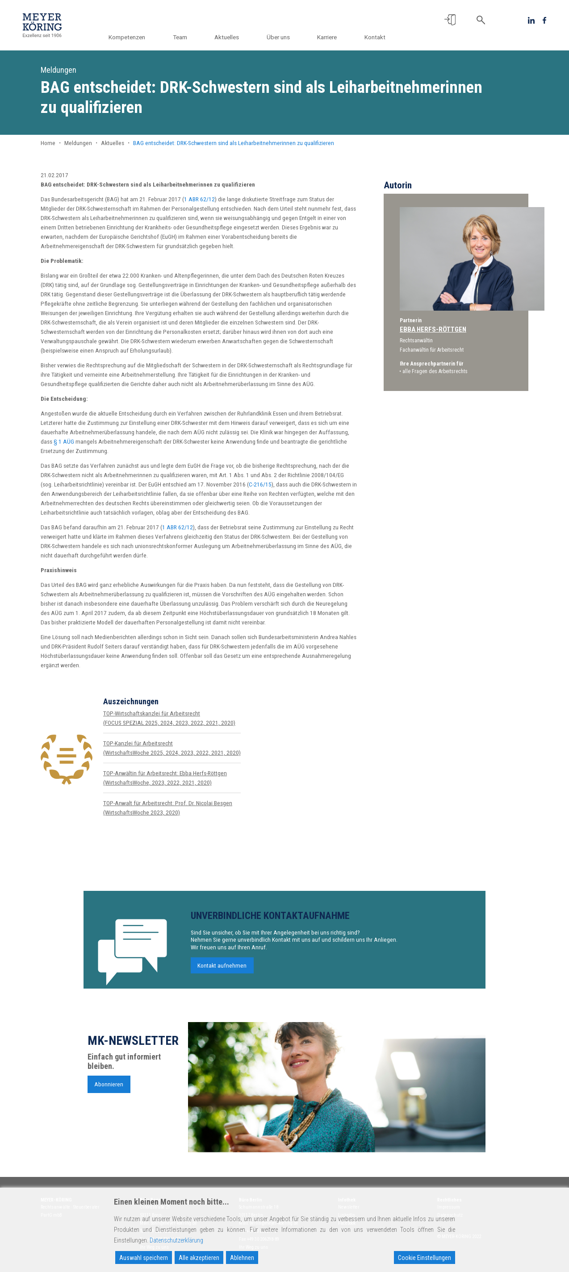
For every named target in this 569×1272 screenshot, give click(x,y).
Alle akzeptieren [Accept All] (199, 1257)
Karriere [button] (329, 37)
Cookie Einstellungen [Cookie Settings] (424, 1257)
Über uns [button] (281, 37)
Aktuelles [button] (232, 37)
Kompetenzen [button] (136, 37)
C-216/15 (260, 484)
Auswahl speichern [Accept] (143, 1257)
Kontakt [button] (374, 37)
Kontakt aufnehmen (222, 971)
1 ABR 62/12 (199, 199)
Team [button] (187, 37)
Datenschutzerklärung (176, 1240)
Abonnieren (108, 1089)
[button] (450, 20)
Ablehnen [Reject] (242, 1257)
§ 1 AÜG (64, 441)
